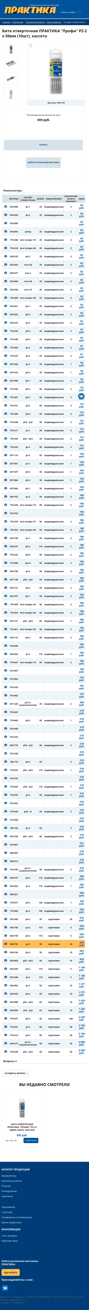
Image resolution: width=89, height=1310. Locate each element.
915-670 (14, 687)
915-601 (14, 844)
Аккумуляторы (9, 1175)
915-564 (14, 679)
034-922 (14, 886)
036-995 (14, 1010)
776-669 (14, 720)
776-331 (14, 405)
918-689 (14, 223)
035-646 (14, 289)
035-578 (14, 256)
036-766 (14, 927)
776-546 (14, 811)
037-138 (14, 579)
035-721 (14, 587)
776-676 (14, 795)
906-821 (14, 894)
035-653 (14, 264)
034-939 (14, 968)
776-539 (14, 869)
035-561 (14, 306)
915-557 (14, 670)
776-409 (14, 297)
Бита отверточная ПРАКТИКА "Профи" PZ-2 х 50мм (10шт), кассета (22, 1127)
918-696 (14, 645)
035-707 (14, 596)
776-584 (14, 910)
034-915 (14, 877)
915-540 (14, 753)
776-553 (14, 770)
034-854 (14, 231)
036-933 (14, 993)
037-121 (14, 621)
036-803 (14, 960)
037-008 (14, 380)
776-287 (14, 397)
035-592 (14, 314)
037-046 (14, 364)
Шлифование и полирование (17, 1217)
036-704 (14, 952)
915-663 (14, 695)
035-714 (14, 637)
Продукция (18, 22)
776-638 (14, 1051)
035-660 (14, 281)
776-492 (14, 529)
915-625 (14, 712)
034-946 (14, 977)
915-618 (14, 737)
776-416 (14, 248)
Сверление (7, 1196)
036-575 (14, 546)
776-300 (14, 413)
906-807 (14, 852)
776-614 (14, 1035)
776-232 (14, 331)
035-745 (14, 571)
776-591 (14, 1018)
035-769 (14, 836)
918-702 (14, 513)
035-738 (14, 538)
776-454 (14, 612)
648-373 (14, 1043)
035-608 (14, 206)
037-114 (14, 455)
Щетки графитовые (12, 1222)
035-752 (14, 496)
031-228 (14, 703)
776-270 (14, 355)
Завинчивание (54, 22)
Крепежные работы (35, 22)
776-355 (14, 438)
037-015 (14, 372)
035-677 (14, 273)
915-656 (14, 819)
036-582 (14, 654)
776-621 (14, 1026)
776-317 (14, 430)
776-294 (14, 389)
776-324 (14, 447)
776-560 (14, 786)
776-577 (14, 902)
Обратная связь (10, 1240)
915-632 (14, 803)
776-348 (14, 422)
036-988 (14, 1002)
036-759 (14, 935)
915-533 (14, 778)
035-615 (14, 322)
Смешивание (8, 1207)
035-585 (14, 919)
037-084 (14, 480)
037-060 (14, 488)
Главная (6, 22)
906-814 (14, 861)
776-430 (14, 505)
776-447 (14, 662)
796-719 (14, 761)
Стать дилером (9, 1235)
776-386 (14, 239)
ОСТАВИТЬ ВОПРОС (15, 1073)
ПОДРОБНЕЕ (31, 1140)
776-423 (14, 554)
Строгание (7, 1212)
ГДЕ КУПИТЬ (10, 1272)
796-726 (14, 828)
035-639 (14, 215)
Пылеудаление (9, 1191)
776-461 (14, 629)
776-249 (14, 339)
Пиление (6, 1186)
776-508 (14, 563)
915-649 (14, 728)
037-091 (14, 463)
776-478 (14, 521)
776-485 (14, 604)
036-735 (14, 944)
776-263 (14, 347)
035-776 (14, 745)
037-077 (14, 471)
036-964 (14, 985)
